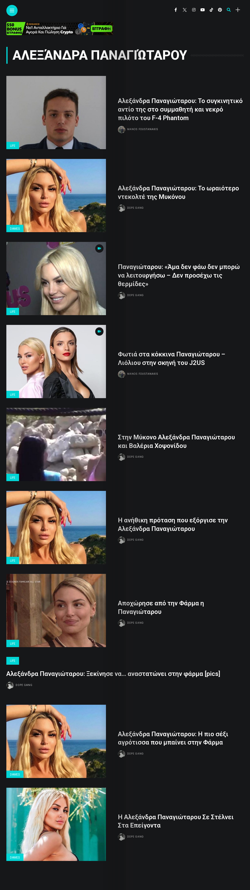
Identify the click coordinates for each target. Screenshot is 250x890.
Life (12, 145)
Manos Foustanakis (142, 129)
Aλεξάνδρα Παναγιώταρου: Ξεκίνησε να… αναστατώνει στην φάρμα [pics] (113, 673)
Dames (15, 228)
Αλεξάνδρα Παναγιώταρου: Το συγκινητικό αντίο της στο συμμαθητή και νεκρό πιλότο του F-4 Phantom (180, 109)
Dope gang (135, 207)
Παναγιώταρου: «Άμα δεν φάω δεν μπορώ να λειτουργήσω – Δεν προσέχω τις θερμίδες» (179, 275)
